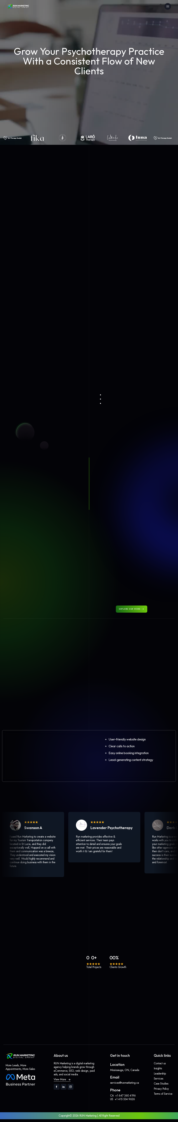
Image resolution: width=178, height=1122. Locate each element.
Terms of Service (163, 1096)
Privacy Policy (161, 1091)
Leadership (160, 1076)
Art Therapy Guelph (32, 657)
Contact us (160, 1066)
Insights (158, 1071)
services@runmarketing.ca (124, 1085)
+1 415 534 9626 (125, 1102)
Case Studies (161, 1086)
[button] (129, 742)
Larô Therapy (28, 690)
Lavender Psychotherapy (35, 628)
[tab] (143, 282)
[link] (18, 6)
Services (158, 1081)
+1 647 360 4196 (125, 1098)
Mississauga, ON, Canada (124, 1073)
